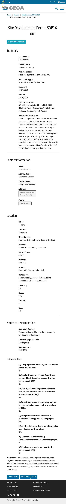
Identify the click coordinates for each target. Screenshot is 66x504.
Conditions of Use (41, 482)
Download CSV (13, 477)
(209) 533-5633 (25, 203)
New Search (25, 477)
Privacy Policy (12, 486)
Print (34, 477)
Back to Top (12, 482)
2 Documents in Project (16, 42)
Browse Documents (41, 490)
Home (9, 15)
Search (16, 15)
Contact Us (53, 2)
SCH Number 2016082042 (31, 15)
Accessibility (38, 486)
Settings (61, 2)
